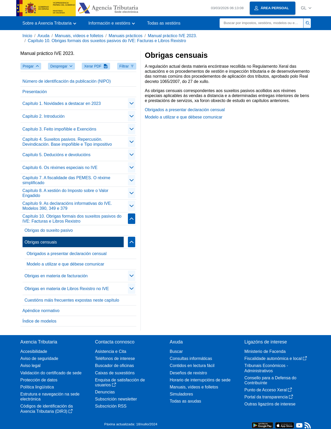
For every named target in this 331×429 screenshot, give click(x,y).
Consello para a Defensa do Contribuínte (270, 380)
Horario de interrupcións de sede (200, 380)
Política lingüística (37, 387)
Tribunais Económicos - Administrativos (266, 368)
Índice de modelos (40, 321)
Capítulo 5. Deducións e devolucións (57, 155)
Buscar (176, 351)
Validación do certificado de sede (51, 373)
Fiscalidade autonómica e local (276, 358)
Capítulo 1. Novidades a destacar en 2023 (62, 103)
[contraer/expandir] (131, 103)
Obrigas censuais (41, 242)
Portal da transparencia (269, 397)
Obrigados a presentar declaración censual (67, 253)
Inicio (27, 35)
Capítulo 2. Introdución (44, 116)
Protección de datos (38, 380)
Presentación (35, 91)
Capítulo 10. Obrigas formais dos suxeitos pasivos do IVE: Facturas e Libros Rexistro (107, 40)
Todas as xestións (163, 23)
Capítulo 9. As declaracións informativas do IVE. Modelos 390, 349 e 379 (67, 206)
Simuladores (181, 394)
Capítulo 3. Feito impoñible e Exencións (59, 129)
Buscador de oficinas (114, 365)
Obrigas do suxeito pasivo (49, 230)
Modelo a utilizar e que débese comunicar (65, 264)
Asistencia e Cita (110, 351)
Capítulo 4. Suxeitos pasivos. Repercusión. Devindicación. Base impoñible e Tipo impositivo (67, 141)
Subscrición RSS (111, 406)
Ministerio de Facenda (265, 351)
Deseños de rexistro (188, 373)
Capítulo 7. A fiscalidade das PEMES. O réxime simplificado (66, 180)
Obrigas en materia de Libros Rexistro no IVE (67, 288)
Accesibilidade (33, 351)
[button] (306, 8)
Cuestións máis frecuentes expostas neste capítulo (72, 300)
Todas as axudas (185, 401)
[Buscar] (261, 23)
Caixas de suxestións (115, 373)
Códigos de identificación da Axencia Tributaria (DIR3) (46, 408)
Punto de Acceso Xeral (268, 390)
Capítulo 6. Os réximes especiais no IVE (60, 167)
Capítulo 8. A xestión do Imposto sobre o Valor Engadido (65, 193)
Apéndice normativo (41, 310)
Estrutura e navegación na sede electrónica (50, 396)
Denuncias (105, 392)
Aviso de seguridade (39, 358)
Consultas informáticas (191, 358)
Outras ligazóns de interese (270, 404)
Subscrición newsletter (116, 399)
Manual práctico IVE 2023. (172, 35)
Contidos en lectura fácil (192, 365)
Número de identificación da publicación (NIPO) (67, 81)
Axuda (43, 35)
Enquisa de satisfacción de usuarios (120, 382)
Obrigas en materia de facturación (56, 276)
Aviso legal (30, 365)
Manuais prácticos (126, 35)
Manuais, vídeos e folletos (79, 35)
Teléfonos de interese (115, 358)
